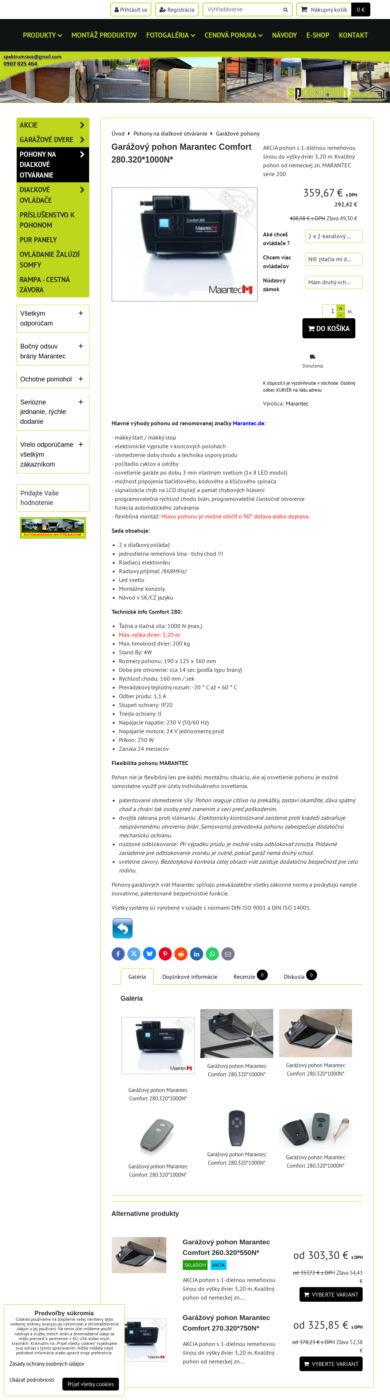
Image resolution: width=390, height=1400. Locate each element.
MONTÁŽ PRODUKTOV (104, 34)
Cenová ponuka (234, 34)
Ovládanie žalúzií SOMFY (50, 259)
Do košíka (329, 328)
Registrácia (176, 9)
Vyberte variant (331, 1294)
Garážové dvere (54, 140)
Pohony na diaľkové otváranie (54, 164)
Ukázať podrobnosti (31, 1380)
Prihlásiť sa (131, 9)
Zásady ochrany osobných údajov (46, 1363)
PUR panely (38, 239)
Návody (284, 34)
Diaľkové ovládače (54, 195)
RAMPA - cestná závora (45, 284)
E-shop (317, 34)
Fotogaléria (170, 34)
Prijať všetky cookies (90, 1384)
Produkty (42, 34)
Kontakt (353, 34)
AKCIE (54, 125)
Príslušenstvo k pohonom (47, 220)
